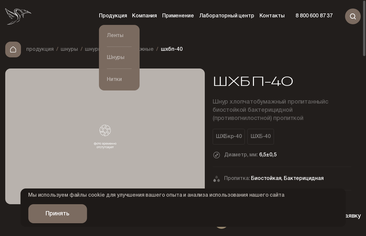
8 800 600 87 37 (314, 16)
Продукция (113, 16)
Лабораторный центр (226, 16)
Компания (144, 16)
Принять (57, 213)
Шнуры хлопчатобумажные (119, 49)
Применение (178, 16)
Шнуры (69, 49)
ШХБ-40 (260, 136)
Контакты (272, 16)
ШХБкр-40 (228, 136)
